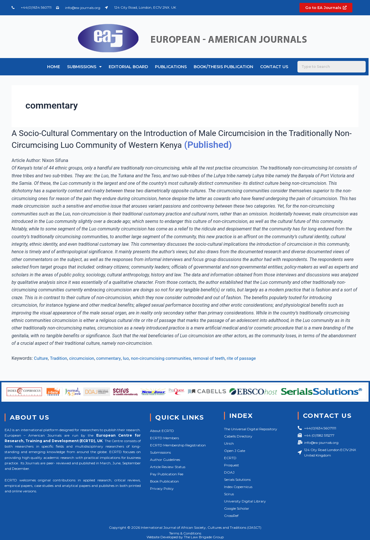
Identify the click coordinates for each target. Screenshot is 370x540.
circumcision (84, 358)
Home (53, 66)
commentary (112, 358)
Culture (41, 358)
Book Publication (164, 481)
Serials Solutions (237, 479)
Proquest (231, 465)
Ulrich (229, 443)
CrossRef (231, 515)
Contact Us (274, 66)
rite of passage (251, 358)
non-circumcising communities (167, 358)
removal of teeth (217, 358)
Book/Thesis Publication (223, 66)
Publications (171, 66)
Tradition (60, 358)
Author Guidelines (165, 459)
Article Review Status (167, 467)
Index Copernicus (238, 487)
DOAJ (229, 472)
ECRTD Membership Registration (178, 445)
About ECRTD (162, 431)
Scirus (229, 494)
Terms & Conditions (185, 533)
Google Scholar (236, 508)
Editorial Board (128, 66)
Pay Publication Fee (166, 474)
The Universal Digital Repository (250, 429)
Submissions (84, 67)
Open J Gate (234, 450)
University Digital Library (245, 501)
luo (130, 358)
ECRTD (230, 458)
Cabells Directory (238, 436)
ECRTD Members (164, 438)
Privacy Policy (162, 488)
